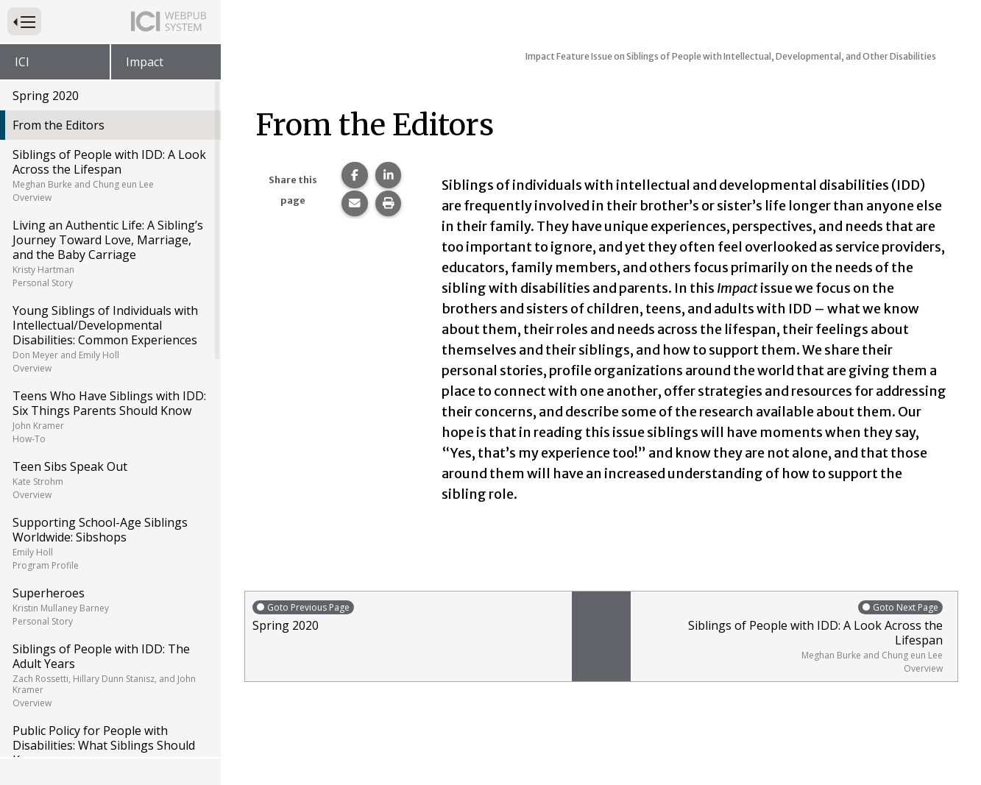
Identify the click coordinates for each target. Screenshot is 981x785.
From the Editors (59, 125)
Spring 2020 (46, 96)
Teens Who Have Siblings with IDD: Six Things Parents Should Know (109, 416)
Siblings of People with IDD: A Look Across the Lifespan (109, 175)
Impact (144, 62)
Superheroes (109, 606)
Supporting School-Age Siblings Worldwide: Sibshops (109, 543)
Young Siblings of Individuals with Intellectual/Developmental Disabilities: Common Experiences (109, 338)
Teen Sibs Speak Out (109, 479)
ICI (22, 62)
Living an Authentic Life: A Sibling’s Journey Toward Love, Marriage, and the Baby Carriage (109, 253)
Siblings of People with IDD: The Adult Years (109, 675)
